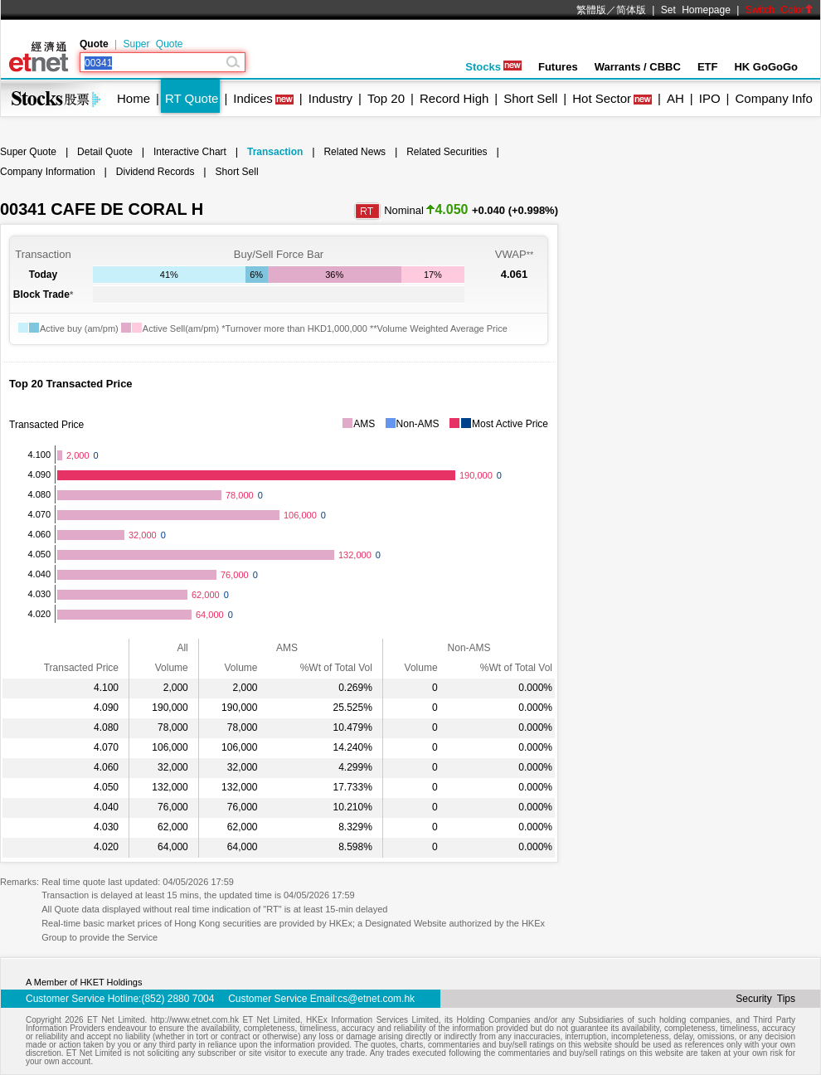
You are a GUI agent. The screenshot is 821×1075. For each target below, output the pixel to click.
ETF (707, 67)
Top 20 (386, 98)
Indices (253, 98)
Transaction (275, 152)
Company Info (773, 98)
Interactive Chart (189, 152)
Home (133, 98)
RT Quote (191, 98)
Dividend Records (155, 172)
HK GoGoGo (766, 67)
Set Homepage (696, 10)
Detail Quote (105, 152)
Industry (330, 98)
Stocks (493, 67)
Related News (354, 152)
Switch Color (780, 10)
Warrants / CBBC (638, 67)
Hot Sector (601, 98)
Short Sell (530, 98)
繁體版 (591, 10)
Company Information (47, 172)
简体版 (631, 10)
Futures (558, 67)
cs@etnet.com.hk (376, 998)
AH (675, 98)
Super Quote (152, 44)
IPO (710, 98)
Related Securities (446, 152)
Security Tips (765, 998)
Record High (454, 98)
